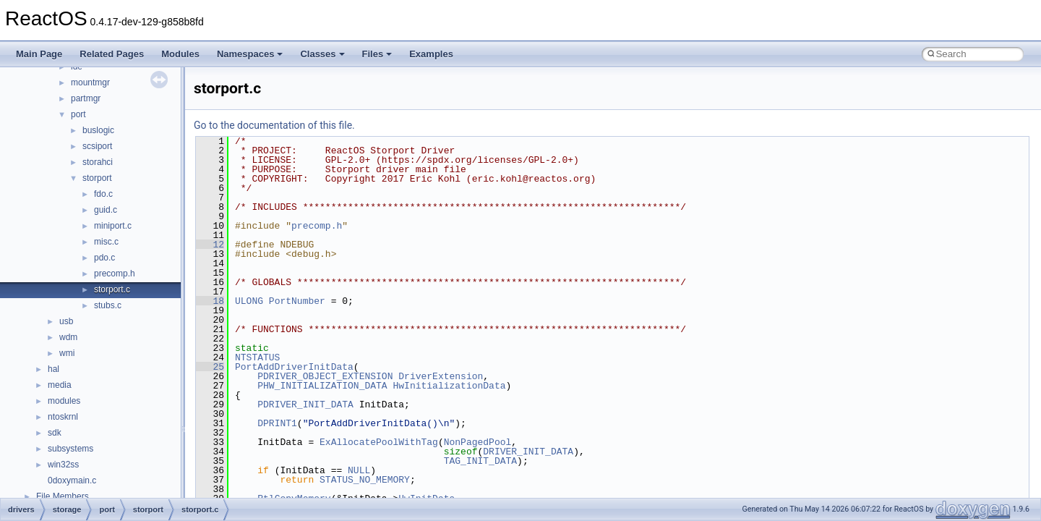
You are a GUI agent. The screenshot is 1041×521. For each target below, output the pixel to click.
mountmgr (90, 82)
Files (377, 53)
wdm (68, 337)
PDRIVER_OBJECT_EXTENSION (325, 376)
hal (53, 369)
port (78, 114)
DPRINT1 (277, 423)
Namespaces (250, 53)
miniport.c (113, 226)
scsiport (97, 146)
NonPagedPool (478, 442)
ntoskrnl (63, 417)
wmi (66, 353)
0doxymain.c (72, 480)
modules (64, 401)
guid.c (105, 210)
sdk (54, 433)
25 (210, 366)
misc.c (106, 242)
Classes (322, 53)
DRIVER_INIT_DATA (528, 451)
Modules (180, 53)
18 (210, 301)
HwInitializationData (449, 385)
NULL (359, 470)
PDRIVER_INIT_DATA (305, 404)
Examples (431, 53)
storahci (97, 162)
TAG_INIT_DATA (480, 460)
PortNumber (297, 301)
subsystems (70, 449)
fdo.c (103, 194)
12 (210, 244)
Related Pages (112, 53)
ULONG (249, 301)
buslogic (98, 130)
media (60, 385)
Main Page (39, 53)
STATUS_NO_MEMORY (365, 479)
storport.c (112, 289)
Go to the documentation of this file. (274, 125)
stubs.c (107, 305)
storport (97, 178)
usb (66, 321)
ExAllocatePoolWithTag (379, 442)
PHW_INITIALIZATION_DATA (322, 385)
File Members (62, 496)
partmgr (85, 98)
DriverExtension (440, 376)
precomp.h (114, 273)
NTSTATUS (257, 357)
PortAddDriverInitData (294, 366)
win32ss (63, 464)
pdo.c (104, 258)
